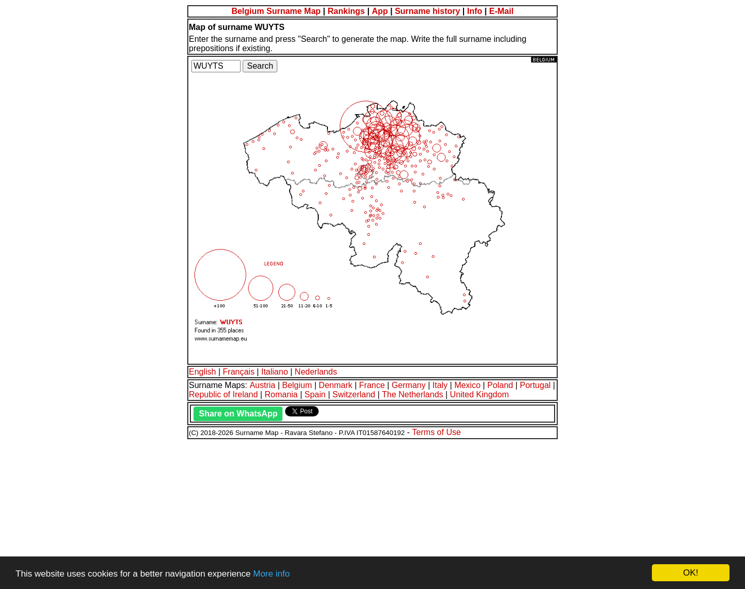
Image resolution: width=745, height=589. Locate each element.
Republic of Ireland (223, 394)
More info (271, 574)
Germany (409, 385)
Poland (500, 385)
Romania (280, 394)
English (202, 371)
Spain (315, 394)
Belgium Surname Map (275, 11)
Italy (440, 385)
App (380, 11)
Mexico (467, 385)
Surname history (427, 11)
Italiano (274, 371)
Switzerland (354, 394)
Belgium (297, 385)
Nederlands (316, 371)
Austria (262, 385)
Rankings (346, 11)
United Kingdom (479, 394)
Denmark (335, 385)
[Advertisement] (314, 512)
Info (474, 11)
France (372, 385)
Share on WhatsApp (238, 413)
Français (239, 371)
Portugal (535, 385)
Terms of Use (436, 432)
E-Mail (501, 11)
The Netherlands (412, 394)
